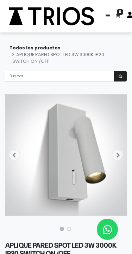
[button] (108, 16)
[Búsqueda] (120, 76)
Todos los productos (35, 48)
